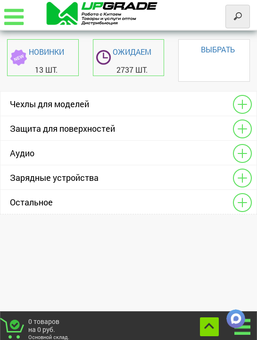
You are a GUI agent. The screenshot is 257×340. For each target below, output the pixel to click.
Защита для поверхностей (62, 128)
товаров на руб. (52, 328)
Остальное (31, 202)
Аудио (22, 153)
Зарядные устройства (54, 177)
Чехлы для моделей (49, 104)
